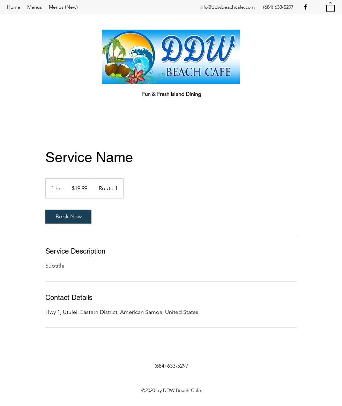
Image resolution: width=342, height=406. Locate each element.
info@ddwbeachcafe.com (227, 7)
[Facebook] (305, 6)
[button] (330, 7)
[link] (68, 217)
